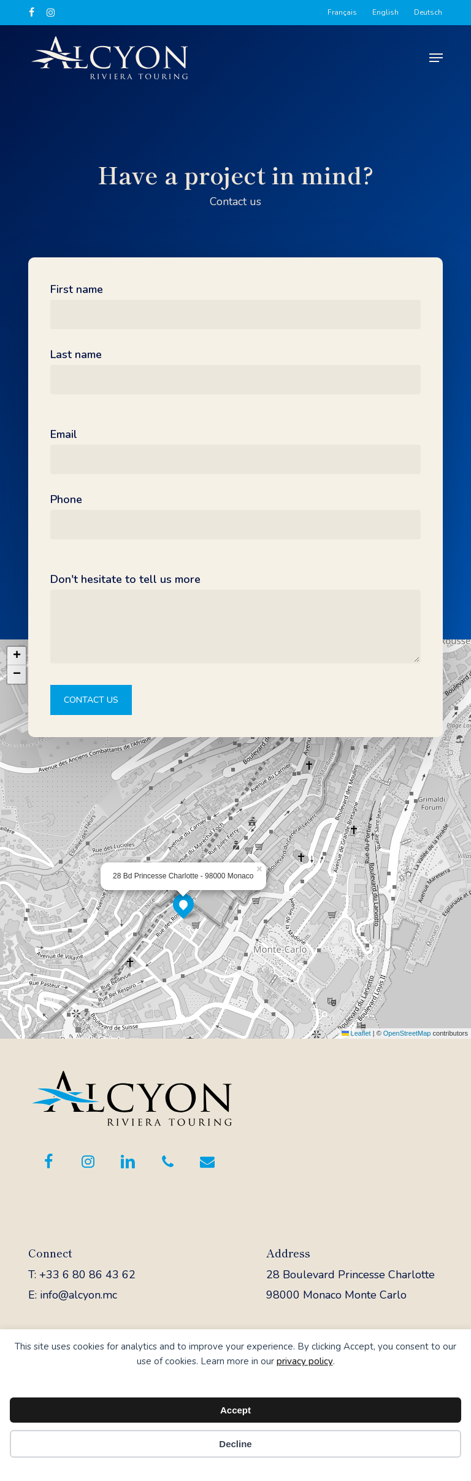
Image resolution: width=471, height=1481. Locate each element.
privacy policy (305, 1361)
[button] (436, 58)
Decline (235, 1444)
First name (76, 289)
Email (63, 434)
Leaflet (356, 1033)
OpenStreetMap (407, 1033)
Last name (76, 354)
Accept (235, 1410)
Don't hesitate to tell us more (125, 579)
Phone (66, 499)
